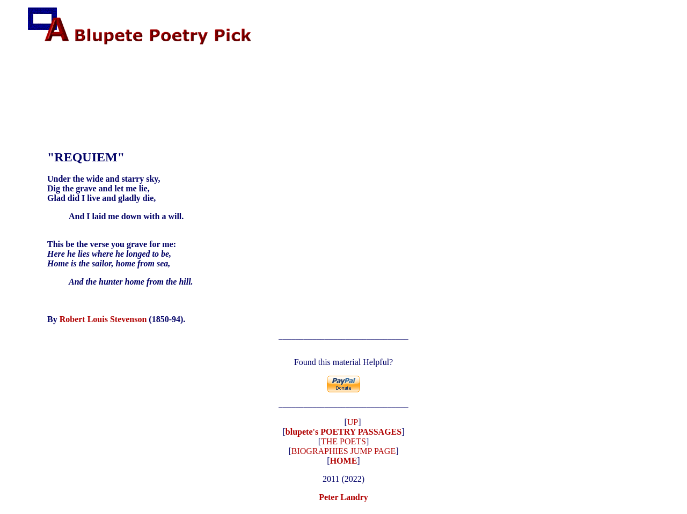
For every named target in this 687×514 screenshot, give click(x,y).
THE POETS (343, 444)
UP (352, 425)
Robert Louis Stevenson (103, 319)
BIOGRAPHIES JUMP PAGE (343, 454)
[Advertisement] (222, 80)
